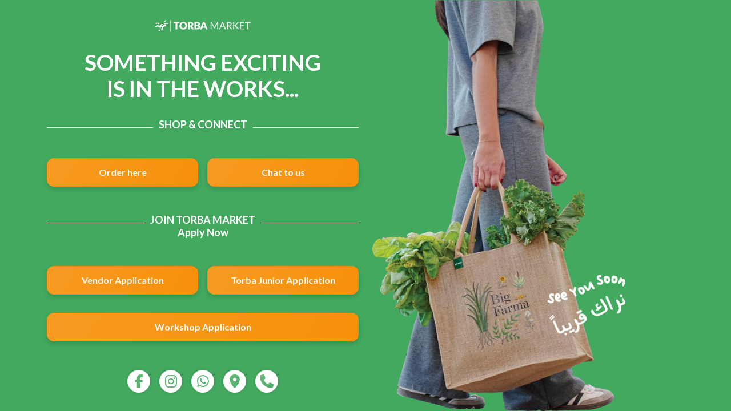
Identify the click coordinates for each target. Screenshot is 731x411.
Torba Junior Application (283, 280)
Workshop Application (203, 326)
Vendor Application (123, 280)
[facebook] (138, 381)
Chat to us (283, 172)
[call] (266, 381)
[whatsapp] (202, 381)
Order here (123, 172)
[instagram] (170, 381)
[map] (234, 381)
